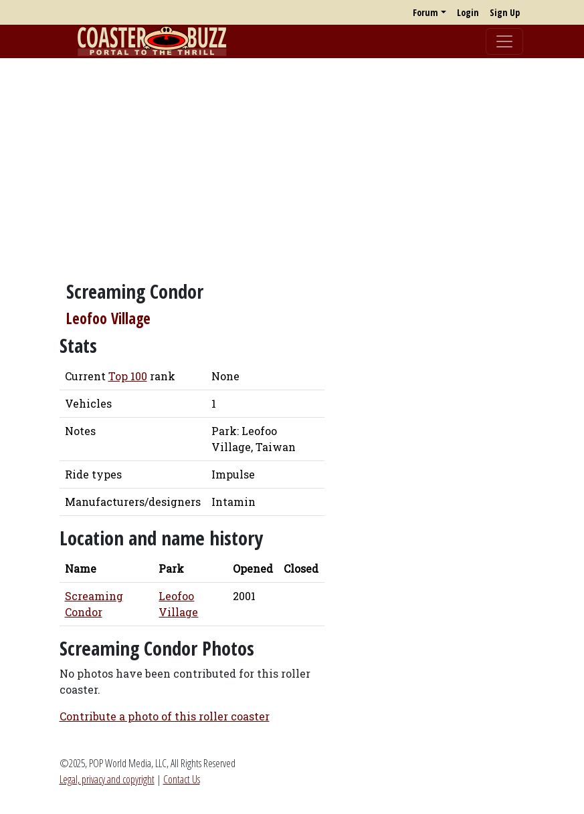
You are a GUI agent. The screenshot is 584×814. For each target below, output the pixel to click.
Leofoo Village (108, 318)
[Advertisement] (292, 162)
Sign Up (505, 12)
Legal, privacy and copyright (107, 779)
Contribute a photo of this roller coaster (165, 716)
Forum (425, 12)
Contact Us (181, 779)
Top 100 (127, 376)
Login (468, 12)
